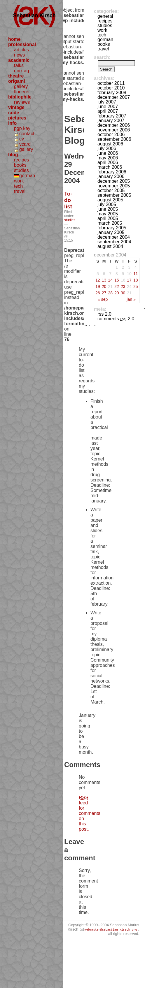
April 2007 (107, 111)
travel (19, 191)
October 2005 (111, 190)
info (12, 123)
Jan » (131, 299)
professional (22, 44)
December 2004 (113, 237)
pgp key (22, 128)
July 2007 (106, 101)
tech (18, 186)
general (105, 16)
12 (97, 280)
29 (116, 293)
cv (21, 138)
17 (129, 280)
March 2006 (109, 167)
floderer (22, 91)
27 (104, 293)
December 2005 (113, 181)
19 (97, 286)
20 (104, 286)
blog (13, 154)
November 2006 (113, 129)
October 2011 (111, 83)
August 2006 (110, 143)
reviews (22, 102)
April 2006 (107, 162)
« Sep (103, 299)
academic (18, 60)
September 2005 (114, 195)
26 (97, 293)
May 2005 (107, 213)
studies (21, 170)
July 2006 (106, 148)
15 (116, 280)
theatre (16, 75)
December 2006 (113, 125)
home (14, 39)
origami (16, 81)
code (13, 112)
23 (123, 286)
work (19, 180)
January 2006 (111, 176)
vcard (25, 144)
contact (26, 133)
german (27, 175)
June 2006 (107, 153)
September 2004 (114, 241)
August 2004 (110, 246)
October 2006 (111, 134)
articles (21, 49)
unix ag (21, 70)
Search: (102, 57)
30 (123, 293)
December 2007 (113, 97)
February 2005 (111, 227)
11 (135, 273)
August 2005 (110, 199)
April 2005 (107, 218)
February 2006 (111, 171)
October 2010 (111, 87)
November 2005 (113, 185)
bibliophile (20, 96)
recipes (21, 159)
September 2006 (114, 139)
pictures (17, 117)
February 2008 (111, 92)
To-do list (68, 200)
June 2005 (107, 209)
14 (110, 280)
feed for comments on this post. (89, 813)
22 (116, 286)
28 (110, 293)
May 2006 (107, 157)
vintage (16, 107)
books (20, 165)
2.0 (104, 314)
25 (135, 286)
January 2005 (111, 232)
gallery (21, 86)
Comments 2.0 (115, 318)
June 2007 (107, 106)
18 (135, 280)
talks (19, 65)
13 (104, 280)
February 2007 (111, 115)
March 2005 (109, 223)
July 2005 (106, 204)
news (19, 54)
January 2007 (111, 120)
